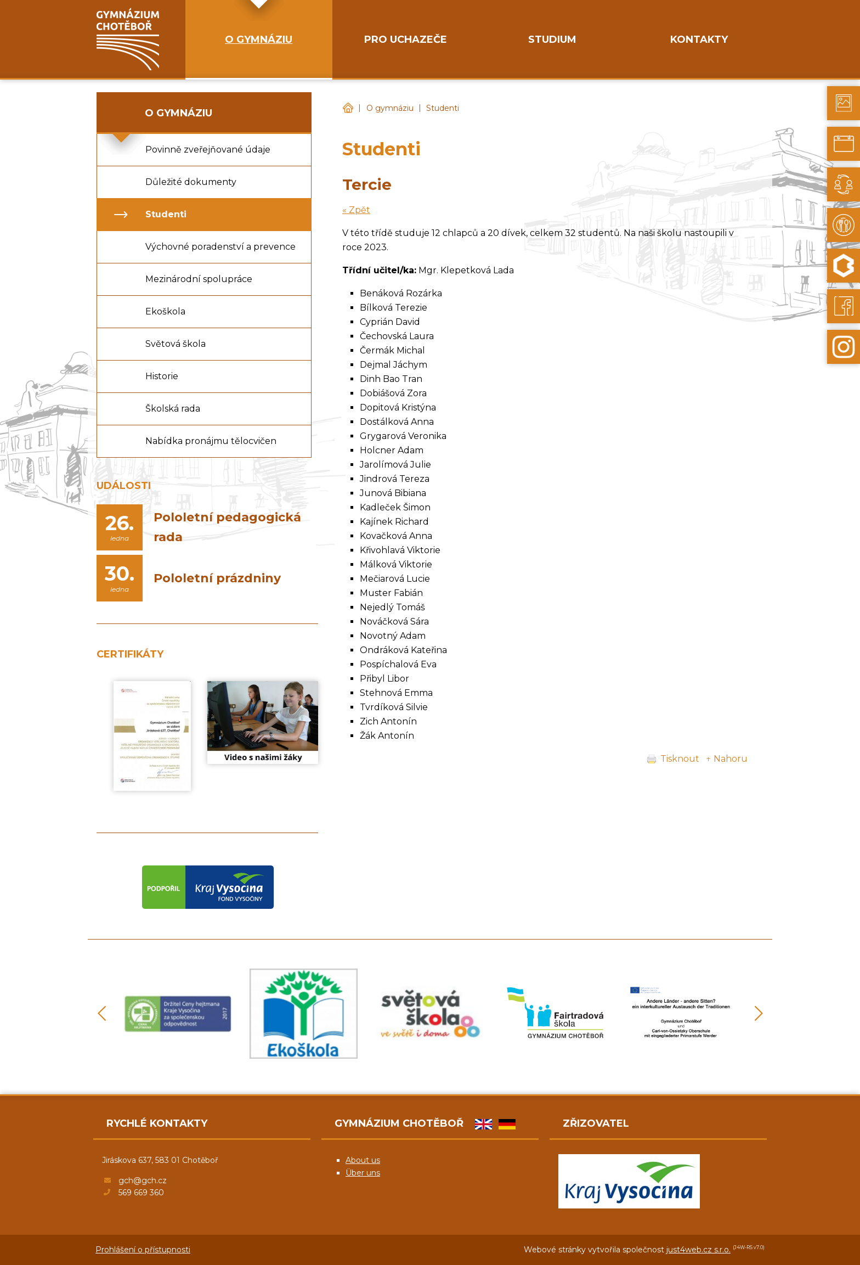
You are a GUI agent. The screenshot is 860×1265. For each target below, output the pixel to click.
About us (363, 1160)
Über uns (363, 1173)
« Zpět (356, 210)
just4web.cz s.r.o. (698, 1250)
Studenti (442, 108)
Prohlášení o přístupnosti (142, 1250)
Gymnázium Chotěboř (347, 108)
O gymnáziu (390, 108)
